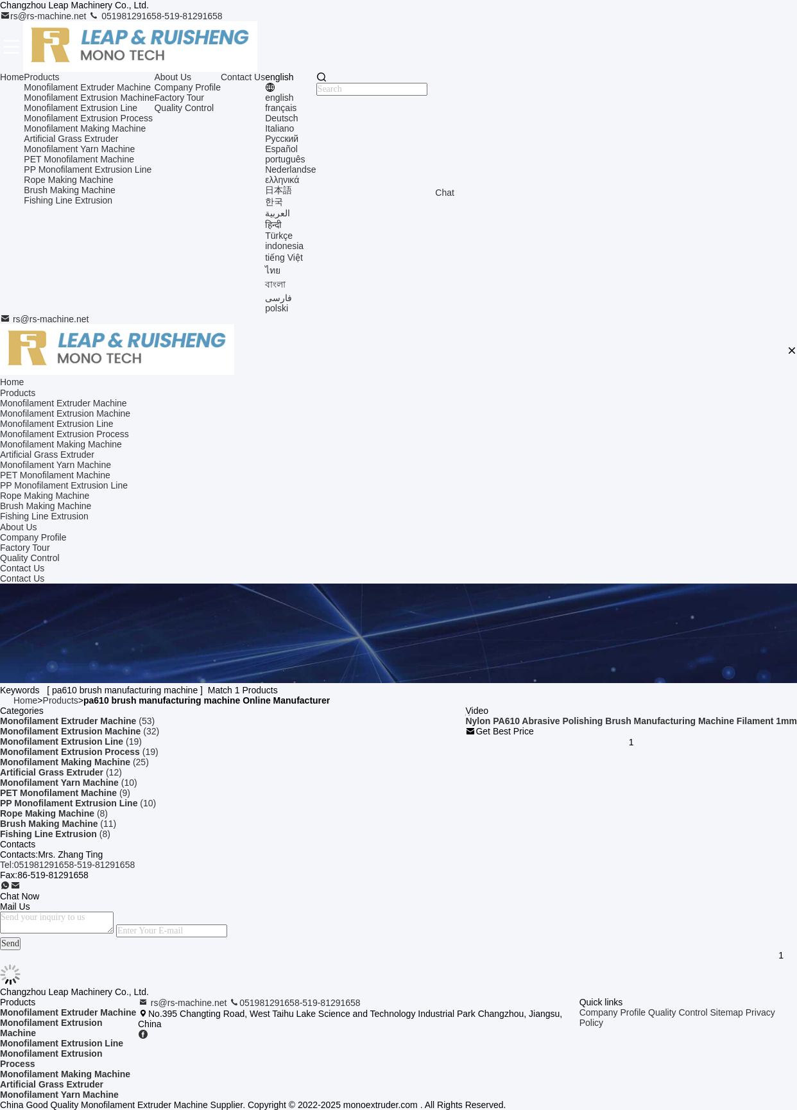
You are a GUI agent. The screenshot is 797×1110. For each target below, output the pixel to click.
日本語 (278, 190)
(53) (77, 721)
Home (12, 77)
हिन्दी (273, 225)
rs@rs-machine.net (44, 16)
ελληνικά (282, 180)
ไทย (272, 270)
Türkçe (279, 235)
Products (41, 77)
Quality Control (184, 108)
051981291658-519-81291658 (155, 16)
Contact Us (243, 77)
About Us (172, 77)
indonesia (284, 246)
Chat (444, 192)
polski (276, 308)
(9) (65, 793)
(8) (54, 813)
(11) (58, 824)
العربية (277, 213)
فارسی (278, 298)
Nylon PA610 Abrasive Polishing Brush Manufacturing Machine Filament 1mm (631, 721)
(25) (74, 762)
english (279, 97)
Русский (281, 139)
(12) (61, 772)
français (280, 108)
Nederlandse (290, 169)
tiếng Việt (284, 257)
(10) (68, 782)
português (285, 159)
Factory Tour (179, 97)
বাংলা (275, 284)
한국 (274, 201)
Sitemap (726, 1012)
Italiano (279, 128)
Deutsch (281, 118)
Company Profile (187, 87)
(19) (71, 741)
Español (281, 149)
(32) (79, 731)
